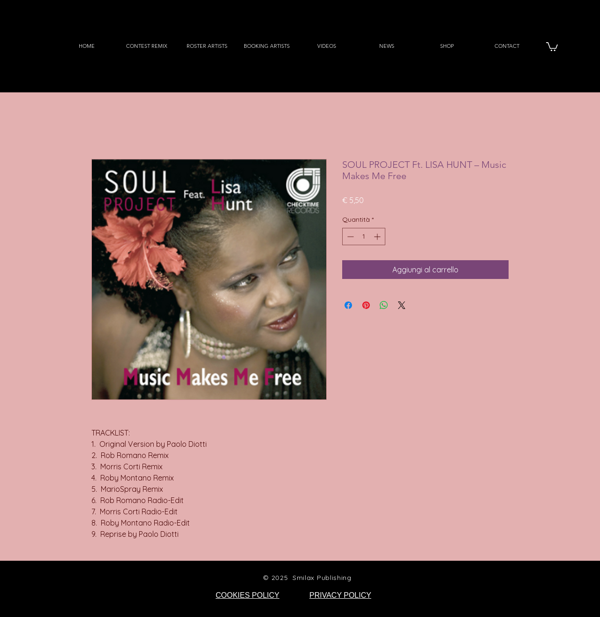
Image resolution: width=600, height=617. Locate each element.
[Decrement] (349, 236)
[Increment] (378, 236)
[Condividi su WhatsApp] (384, 305)
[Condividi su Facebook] (348, 305)
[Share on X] (401, 305)
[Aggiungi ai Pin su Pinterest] (366, 305)
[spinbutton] (363, 236)
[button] (552, 46)
